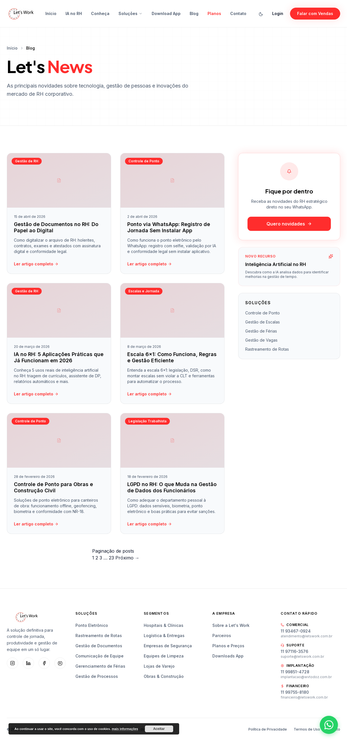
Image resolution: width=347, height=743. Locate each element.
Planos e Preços (228, 645)
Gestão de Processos (96, 676)
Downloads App (228, 655)
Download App (166, 13)
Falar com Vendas (315, 13)
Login (277, 13)
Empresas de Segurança (168, 645)
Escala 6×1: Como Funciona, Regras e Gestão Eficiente (172, 359)
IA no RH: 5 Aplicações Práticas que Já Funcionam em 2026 (58, 359)
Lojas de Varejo (159, 666)
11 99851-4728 (295, 671)
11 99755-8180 (295, 692)
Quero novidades (289, 224)
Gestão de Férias (261, 331)
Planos (214, 13)
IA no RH (73, 13)
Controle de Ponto (262, 312)
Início (50, 13)
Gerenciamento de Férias (100, 666)
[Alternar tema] (260, 13)
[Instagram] (12, 663)
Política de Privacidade (267, 729)
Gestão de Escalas (262, 322)
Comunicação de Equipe (99, 655)
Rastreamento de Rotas (267, 349)
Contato (238, 13)
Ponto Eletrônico (91, 625)
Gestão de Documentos (98, 645)
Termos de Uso (307, 729)
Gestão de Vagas (261, 340)
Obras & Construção (164, 676)
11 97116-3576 (294, 651)
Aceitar (159, 729)
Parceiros (221, 635)
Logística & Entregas (164, 635)
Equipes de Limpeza (164, 655)
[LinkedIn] (28, 663)
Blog (194, 13)
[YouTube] (60, 663)
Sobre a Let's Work (230, 625)
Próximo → (127, 558)
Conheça (100, 13)
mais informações (125, 729)
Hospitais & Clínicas (163, 625)
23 (111, 558)
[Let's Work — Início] (21, 13)
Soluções (131, 13)
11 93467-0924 (296, 631)
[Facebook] (44, 663)
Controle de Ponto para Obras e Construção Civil (53, 489)
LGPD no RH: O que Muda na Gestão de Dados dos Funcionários (172, 489)
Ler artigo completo (36, 263)
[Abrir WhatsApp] (329, 725)
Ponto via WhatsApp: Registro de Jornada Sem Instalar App (168, 227)
